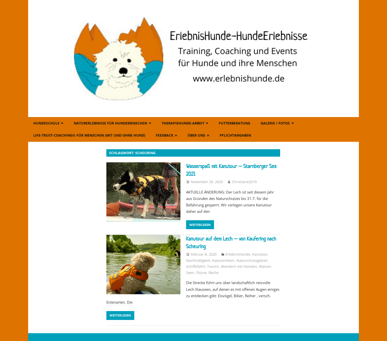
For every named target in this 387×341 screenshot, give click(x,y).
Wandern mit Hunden (239, 266)
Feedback (164, 135)
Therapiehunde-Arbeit (183, 123)
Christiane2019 (244, 181)
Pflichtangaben (235, 135)
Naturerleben (223, 260)
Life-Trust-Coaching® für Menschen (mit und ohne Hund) (89, 135)
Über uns (196, 135)
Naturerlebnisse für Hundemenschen (110, 123)
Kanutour (260, 254)
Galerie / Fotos (275, 123)
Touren (213, 266)
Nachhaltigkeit (198, 260)
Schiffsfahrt (195, 266)
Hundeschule (46, 123)
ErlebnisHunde (238, 254)
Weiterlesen (200, 224)
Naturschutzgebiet (251, 260)
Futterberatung (234, 123)
